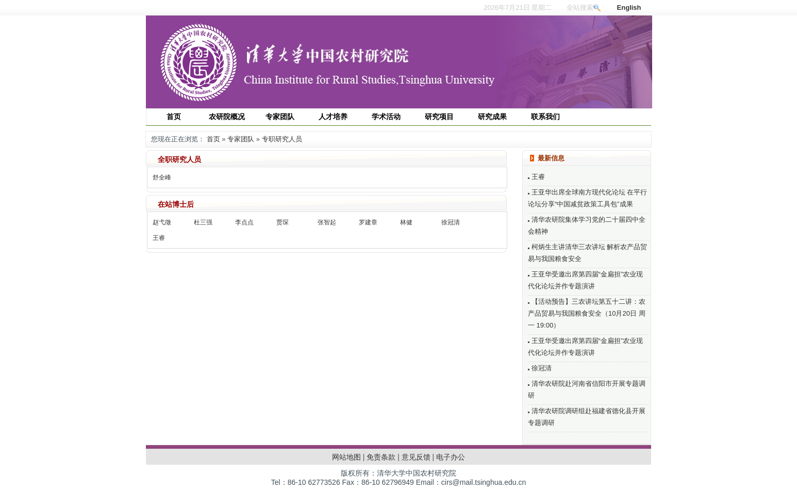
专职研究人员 (282, 139)
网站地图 (346, 457)
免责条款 (381, 457)
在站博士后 (176, 204)
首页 (213, 139)
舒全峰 (162, 177)
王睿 (159, 237)
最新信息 (551, 158)
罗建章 (368, 222)
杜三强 (203, 222)
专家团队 (240, 139)
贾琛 (282, 222)
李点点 (244, 222)
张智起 (327, 222)
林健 (406, 222)
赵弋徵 (162, 222)
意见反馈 (416, 457)
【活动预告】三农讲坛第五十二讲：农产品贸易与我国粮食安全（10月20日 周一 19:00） (586, 313)
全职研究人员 (179, 159)
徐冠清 (450, 222)
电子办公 (450, 457)
